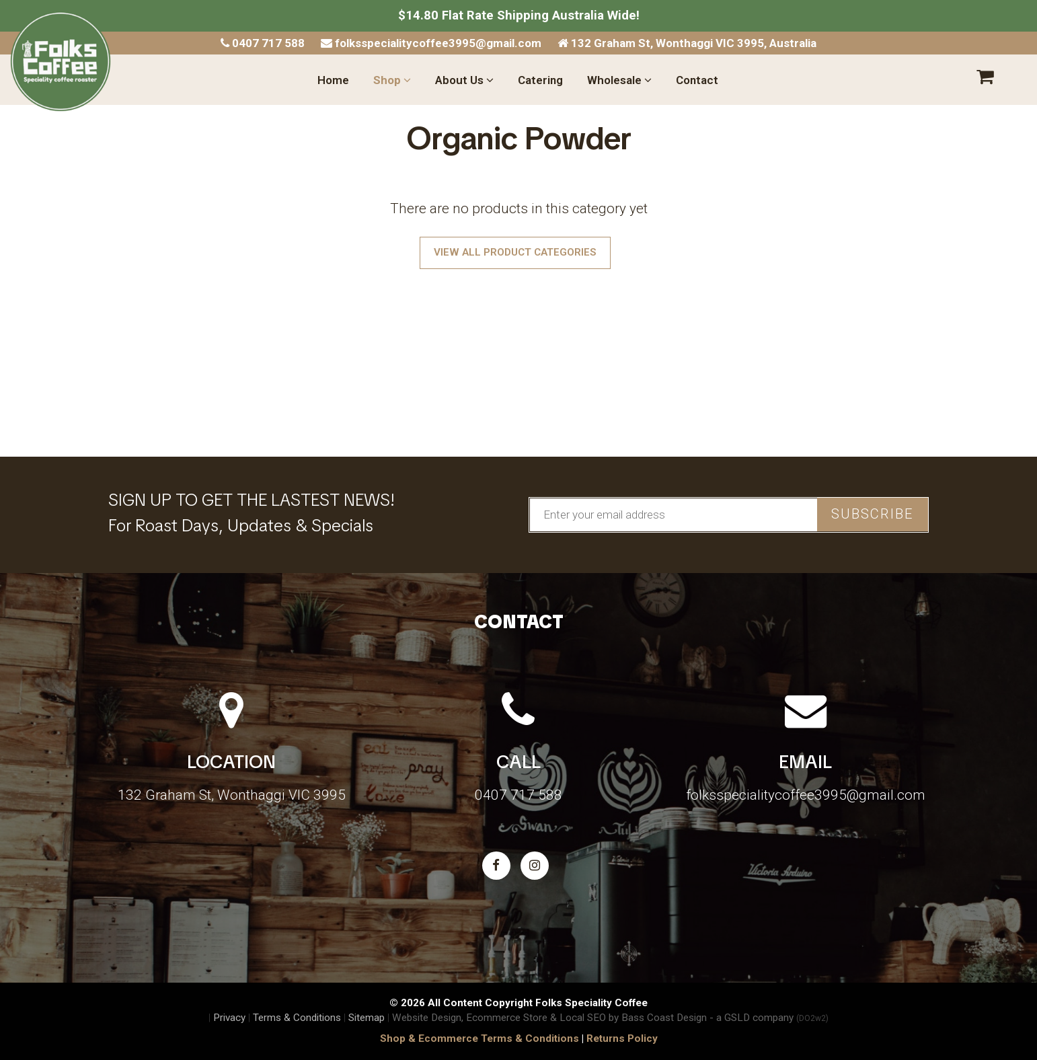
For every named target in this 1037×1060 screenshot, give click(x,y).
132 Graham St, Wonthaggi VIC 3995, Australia (687, 43)
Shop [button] (392, 80)
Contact (697, 80)
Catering (540, 80)
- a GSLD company (769, 1018)
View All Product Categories (515, 252)
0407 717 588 (263, 43)
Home (333, 80)
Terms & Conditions (297, 1018)
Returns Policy (622, 1038)
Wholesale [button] (619, 80)
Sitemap (366, 1018)
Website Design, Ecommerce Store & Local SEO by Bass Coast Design (549, 1018)
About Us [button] (464, 80)
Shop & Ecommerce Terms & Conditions (479, 1038)
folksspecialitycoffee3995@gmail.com (431, 43)
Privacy (229, 1018)
